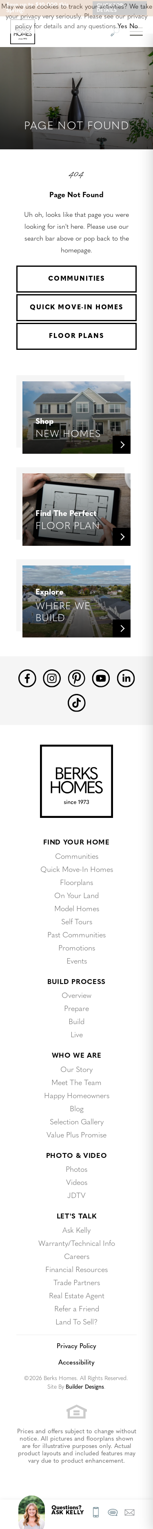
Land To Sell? (76, 1322)
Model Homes (76, 909)
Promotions (76, 949)
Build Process (76, 982)
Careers (76, 1257)
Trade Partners (76, 1283)
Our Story (76, 1070)
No (133, 26)
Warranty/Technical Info (76, 1244)
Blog (77, 1109)
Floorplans (76, 883)
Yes (122, 26)
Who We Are (77, 1055)
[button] (129, 1512)
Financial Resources (76, 1270)
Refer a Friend (76, 1309)
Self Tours (76, 922)
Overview (76, 996)
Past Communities (76, 935)
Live (77, 1035)
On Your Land (76, 896)
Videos (76, 1183)
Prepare (76, 1009)
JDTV (76, 1196)
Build (76, 1022)
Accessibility (76, 1363)
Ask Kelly (76, 1231)
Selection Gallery (77, 1122)
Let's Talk (77, 1216)
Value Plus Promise (76, 1135)
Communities (76, 279)
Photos (76, 1170)
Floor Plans (76, 336)
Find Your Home (76, 842)
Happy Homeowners (76, 1096)
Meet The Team (76, 1083)
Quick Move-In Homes (76, 307)
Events (77, 962)
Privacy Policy (76, 1346)
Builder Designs (85, 1387)
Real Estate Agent (76, 1296)
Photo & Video (76, 1156)
